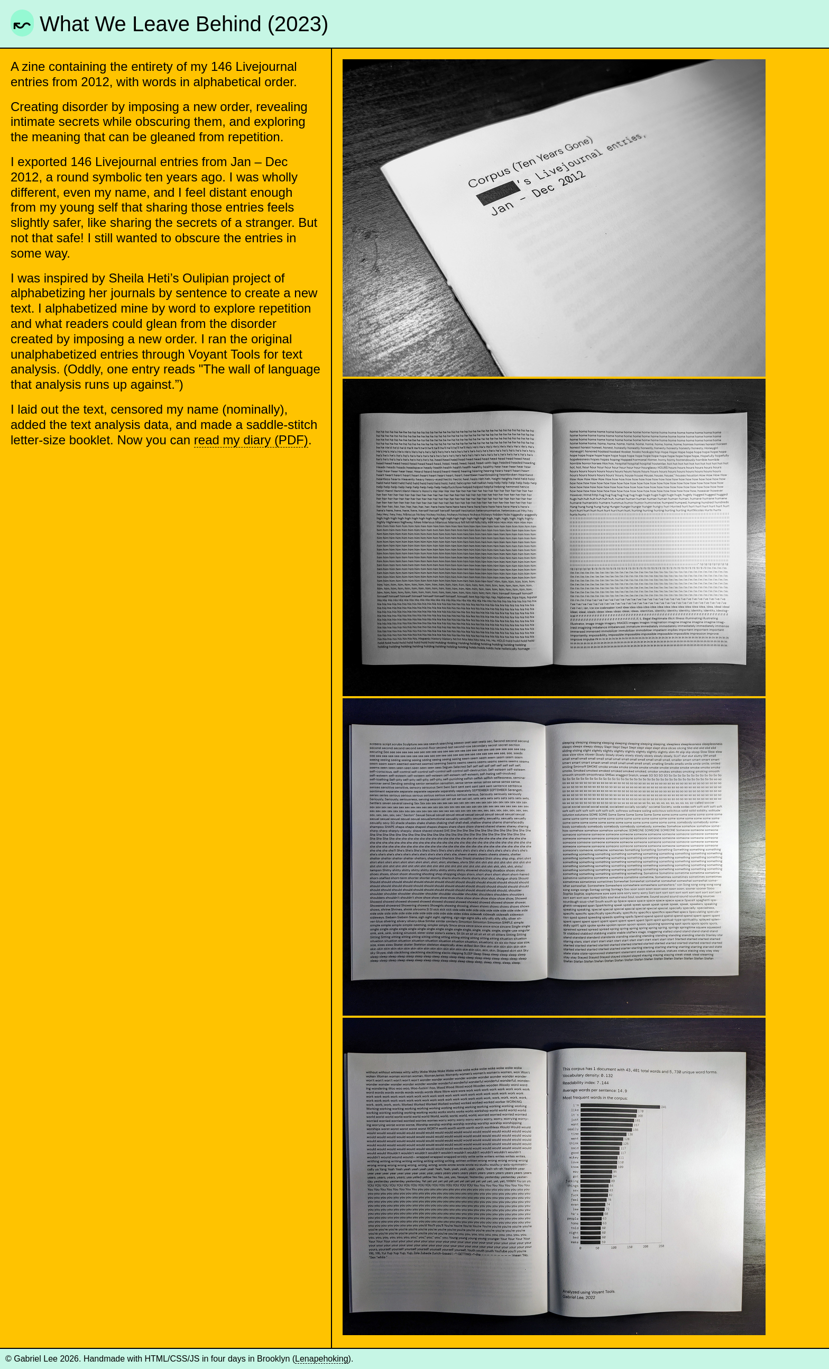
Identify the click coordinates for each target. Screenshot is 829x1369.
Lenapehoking (321, 1358)
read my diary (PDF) (251, 440)
